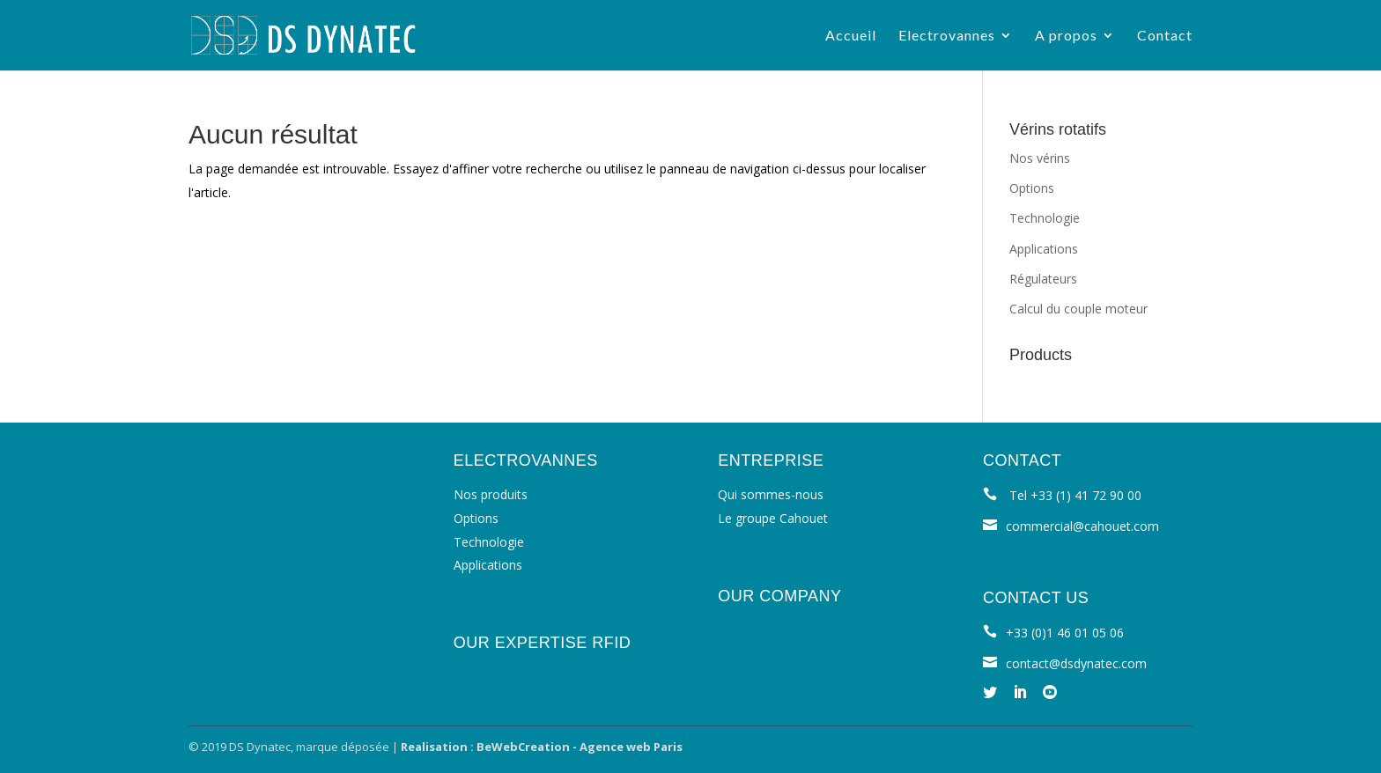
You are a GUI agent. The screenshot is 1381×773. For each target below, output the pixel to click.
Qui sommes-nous (770, 494)
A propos (1066, 36)
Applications (1043, 248)
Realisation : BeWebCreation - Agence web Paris (542, 747)
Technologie (1044, 218)
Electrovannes (946, 36)
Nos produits (491, 494)
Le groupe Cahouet (773, 518)
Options (1031, 188)
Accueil (850, 36)
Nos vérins (1039, 158)
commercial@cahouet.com (1082, 526)
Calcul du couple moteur (1078, 308)
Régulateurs (1043, 278)
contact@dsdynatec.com (1076, 663)
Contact (1165, 36)
